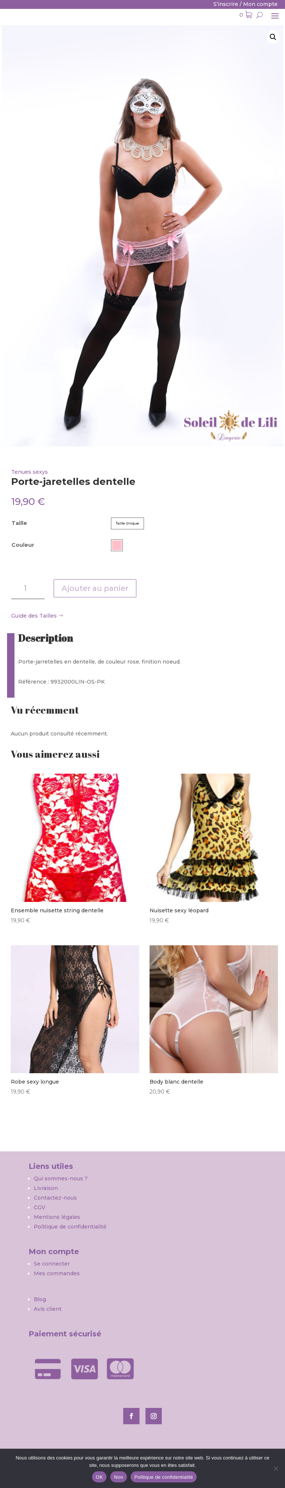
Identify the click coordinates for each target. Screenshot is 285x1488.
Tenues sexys (29, 472)
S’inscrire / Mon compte (245, 4)
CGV (39, 1207)
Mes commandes (57, 1273)
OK (99, 1477)
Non (118, 1477)
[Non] (275, 1468)
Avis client (48, 1309)
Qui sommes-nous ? (61, 1178)
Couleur (23, 545)
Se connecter (52, 1263)
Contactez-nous (55, 1197)
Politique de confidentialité (70, 1226)
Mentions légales (57, 1217)
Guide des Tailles (34, 615)
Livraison (46, 1188)
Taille (19, 523)
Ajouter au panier (95, 588)
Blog (40, 1299)
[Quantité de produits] (28, 588)
